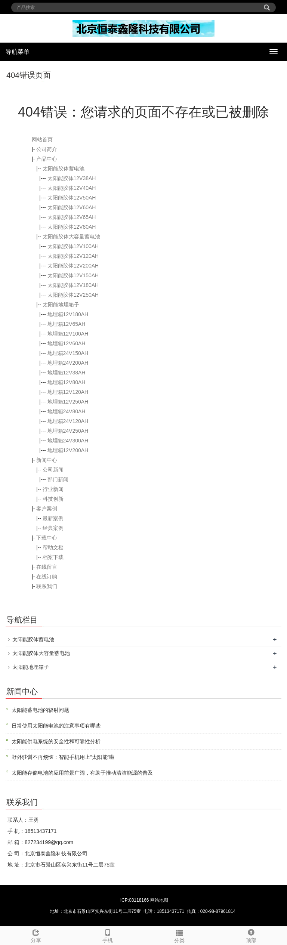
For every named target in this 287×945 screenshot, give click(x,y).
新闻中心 (46, 460)
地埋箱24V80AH (66, 411)
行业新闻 (53, 489)
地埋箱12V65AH (66, 324)
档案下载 (53, 557)
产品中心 (46, 159)
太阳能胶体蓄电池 (63, 169)
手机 (108, 935)
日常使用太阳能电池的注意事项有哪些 (56, 726)
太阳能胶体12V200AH (73, 266)
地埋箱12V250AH (68, 402)
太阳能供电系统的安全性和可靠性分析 (56, 741)
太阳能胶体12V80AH (71, 227)
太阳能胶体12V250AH (73, 295)
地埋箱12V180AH (68, 314)
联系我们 (46, 586)
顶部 (251, 935)
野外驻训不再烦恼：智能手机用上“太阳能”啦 (63, 757)
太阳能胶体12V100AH (73, 246)
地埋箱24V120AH (68, 421)
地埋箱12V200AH (68, 450)
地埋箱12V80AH (66, 382)
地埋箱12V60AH (66, 343)
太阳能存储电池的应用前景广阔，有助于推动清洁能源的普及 (82, 773)
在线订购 (46, 577)
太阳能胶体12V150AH (73, 275)
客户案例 (46, 509)
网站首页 (42, 139)
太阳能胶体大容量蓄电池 (71, 237)
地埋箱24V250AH (68, 431)
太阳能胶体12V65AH (71, 217)
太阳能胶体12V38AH (71, 178)
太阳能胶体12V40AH (71, 188)
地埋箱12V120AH (68, 392)
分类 (179, 935)
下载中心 (46, 538)
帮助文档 (53, 547)
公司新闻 (53, 470)
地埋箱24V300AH (68, 441)
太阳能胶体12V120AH (73, 256)
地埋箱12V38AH (66, 373)
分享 (36, 935)
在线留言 (46, 567)
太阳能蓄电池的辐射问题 (40, 710)
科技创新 (53, 499)
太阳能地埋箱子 (61, 305)
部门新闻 (57, 479)
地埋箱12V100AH (68, 334)
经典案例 (53, 528)
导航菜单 (18, 52)
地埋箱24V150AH (68, 353)
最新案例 (53, 518)
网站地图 (159, 900)
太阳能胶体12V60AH (71, 207)
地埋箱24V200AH (68, 363)
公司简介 (46, 149)
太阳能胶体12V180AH (73, 285)
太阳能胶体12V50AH (71, 198)
